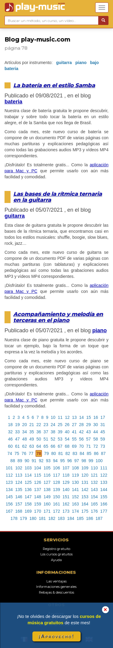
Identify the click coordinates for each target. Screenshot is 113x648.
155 (103, 496)
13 (74, 417)
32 (10, 431)
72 (95, 446)
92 (41, 460)
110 (94, 467)
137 (37, 489)
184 (70, 518)
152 (75, 496)
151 (65, 496)
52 (53, 439)
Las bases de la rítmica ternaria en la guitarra (57, 196)
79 (46, 453)
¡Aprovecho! (56, 636)
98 (83, 460)
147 (28, 496)
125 (28, 482)
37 (45, 431)
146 (18, 496)
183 (61, 518)
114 (28, 475)
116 (46, 475)
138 (46, 489)
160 (46, 504)
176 (94, 511)
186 (89, 518)
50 (38, 439)
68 (67, 446)
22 (38, 424)
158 (28, 504)
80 (53, 453)
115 (37, 475)
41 (74, 431)
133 (103, 482)
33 (17, 431)
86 (96, 453)
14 (81, 417)
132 (94, 482)
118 (65, 475)
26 (67, 424)
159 (37, 504)
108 (75, 467)
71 (88, 446)
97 (76, 460)
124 (18, 482)
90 (27, 460)
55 (74, 439)
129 (65, 482)
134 (9, 489)
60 (10, 446)
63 (31, 446)
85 (89, 453)
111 (103, 467)
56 (81, 439)
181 (42, 518)
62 (24, 446)
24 (53, 424)
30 (95, 424)
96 (69, 460)
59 (102, 439)
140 (65, 489)
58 (95, 439)
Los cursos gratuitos (56, 554)
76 (24, 453)
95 (62, 460)
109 (84, 467)
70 (81, 446)
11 (60, 417)
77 (31, 453)
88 (12, 460)
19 (17, 424)
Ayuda (56, 560)
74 (9, 453)
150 (56, 496)
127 (46, 482)
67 (60, 446)
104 (37, 467)
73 (102, 446)
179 (23, 518)
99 (91, 460)
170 (37, 511)
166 (103, 504)
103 (28, 467)
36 (38, 431)
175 (84, 511)
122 (103, 475)
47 (17, 439)
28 (81, 424)
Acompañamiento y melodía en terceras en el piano (58, 317)
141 (75, 489)
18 (10, 424)
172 (56, 511)
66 (53, 446)
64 (38, 446)
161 (56, 504)
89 (19, 460)
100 (99, 460)
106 (56, 467)
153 (84, 496)
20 (24, 424)
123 (9, 482)
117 (56, 475)
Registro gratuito (56, 549)
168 (18, 511)
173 (65, 511)
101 (9, 467)
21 (31, 424)
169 (28, 511)
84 (82, 453)
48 (24, 439)
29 (88, 424)
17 (102, 417)
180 (32, 518)
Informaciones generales (56, 587)
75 (16, 453)
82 (67, 453)
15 (88, 417)
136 (28, 489)
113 (18, 475)
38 (53, 431)
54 (67, 439)
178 (14, 518)
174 (75, 511)
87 (103, 453)
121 (94, 475)
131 (84, 482)
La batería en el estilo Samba (54, 85)
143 (94, 489)
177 (103, 511)
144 (103, 489)
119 (75, 475)
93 (48, 460)
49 (31, 439)
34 (24, 431)
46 (10, 439)
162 (65, 504)
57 (88, 439)
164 (84, 504)
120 (84, 475)
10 (53, 417)
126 (37, 482)
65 (45, 446)
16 (95, 417)
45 (102, 431)
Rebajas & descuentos (56, 592)
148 (37, 496)
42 (81, 431)
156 (9, 504)
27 (74, 424)
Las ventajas (56, 581)
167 (9, 511)
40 (67, 431)
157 (18, 504)
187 (99, 518)
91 (34, 460)
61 (17, 446)
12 (67, 417)
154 (94, 496)
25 (60, 424)
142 (84, 489)
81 (60, 453)
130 (75, 482)
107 (65, 467)
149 (46, 496)
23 (45, 424)
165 (94, 504)
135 (18, 489)
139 (56, 489)
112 (9, 475)
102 (18, 467)
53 (60, 439)
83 (75, 453)
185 (80, 518)
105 (46, 467)
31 (102, 424)
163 (75, 504)
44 (95, 431)
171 (46, 511)
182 (51, 518)
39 (60, 431)
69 (74, 446)
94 (55, 460)
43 (88, 431)
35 (31, 431)
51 (45, 439)
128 (56, 482)
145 (9, 496)
